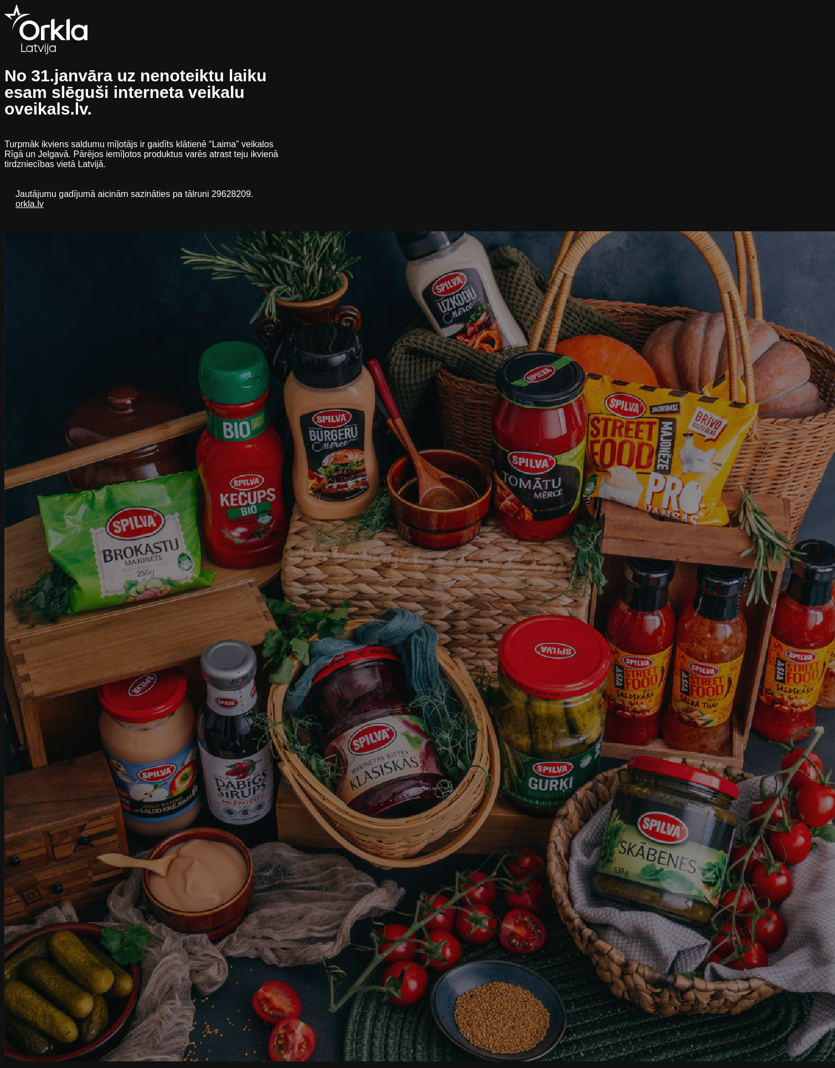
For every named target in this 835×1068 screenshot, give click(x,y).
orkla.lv (30, 204)
